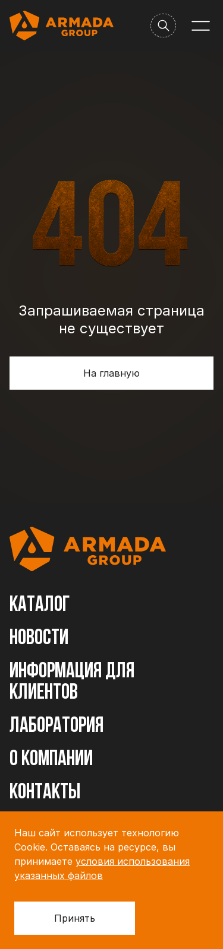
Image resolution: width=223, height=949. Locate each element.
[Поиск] (163, 25)
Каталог (40, 605)
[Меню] (200, 26)
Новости (39, 638)
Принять (74, 918)
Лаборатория (56, 726)
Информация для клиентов (72, 682)
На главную (111, 373)
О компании (51, 759)
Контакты (45, 793)
